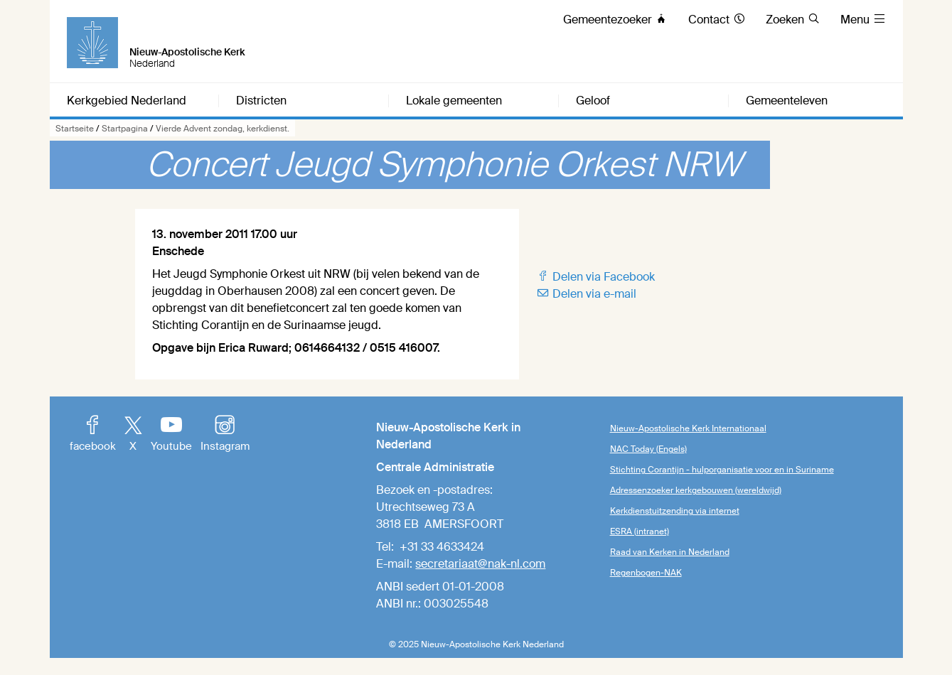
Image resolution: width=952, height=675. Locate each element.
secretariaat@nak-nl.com (480, 563)
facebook (93, 434)
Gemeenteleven (787, 100)
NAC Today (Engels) (648, 449)
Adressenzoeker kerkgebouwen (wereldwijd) (695, 490)
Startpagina (125, 128)
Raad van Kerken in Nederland (669, 552)
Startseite (74, 128)
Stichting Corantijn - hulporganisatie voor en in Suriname (722, 469)
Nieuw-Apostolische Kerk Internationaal (688, 428)
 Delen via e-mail (586, 293)
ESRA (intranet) (639, 531)
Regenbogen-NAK (646, 572)
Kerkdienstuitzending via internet (674, 511)
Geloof (593, 100)
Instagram (225, 434)
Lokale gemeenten (454, 100)
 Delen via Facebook (595, 276)
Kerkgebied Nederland (126, 100)
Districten (261, 100)
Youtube (171, 434)
